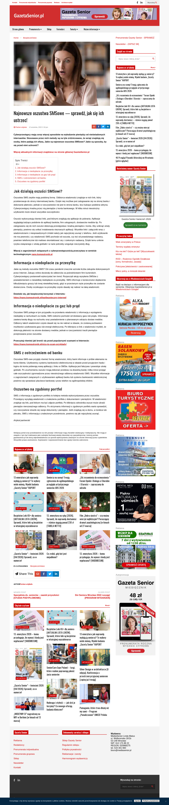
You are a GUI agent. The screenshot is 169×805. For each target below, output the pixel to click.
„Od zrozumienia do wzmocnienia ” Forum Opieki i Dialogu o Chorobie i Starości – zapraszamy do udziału (95, 482)
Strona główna (18, 29)
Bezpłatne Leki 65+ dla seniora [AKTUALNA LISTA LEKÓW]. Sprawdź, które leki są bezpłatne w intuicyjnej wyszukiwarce (28, 521)
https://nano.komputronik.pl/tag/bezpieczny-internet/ (40, 297)
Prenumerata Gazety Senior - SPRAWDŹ (135, 38)
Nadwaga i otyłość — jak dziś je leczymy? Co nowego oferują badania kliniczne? (61, 706)
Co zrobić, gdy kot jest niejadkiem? (57, 555)
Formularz (61, 29)
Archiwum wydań (67, 2)
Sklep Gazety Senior (72, 740)
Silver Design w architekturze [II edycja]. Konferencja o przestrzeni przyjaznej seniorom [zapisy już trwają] (94, 674)
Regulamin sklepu (70, 745)
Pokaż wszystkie (104, 449)
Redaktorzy (19, 745)
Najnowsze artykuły (23, 449)
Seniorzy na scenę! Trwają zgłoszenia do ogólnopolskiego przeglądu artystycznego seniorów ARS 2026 (60, 482)
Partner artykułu (20, 127)
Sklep (49, 29)
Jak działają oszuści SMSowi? (31, 168)
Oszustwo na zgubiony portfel (31, 181)
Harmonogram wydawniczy (75, 758)
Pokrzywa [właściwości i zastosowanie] (134, 266)
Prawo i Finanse (88, 546)
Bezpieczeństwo (37, 566)
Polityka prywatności (71, 749)
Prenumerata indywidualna (27, 2)
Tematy (74, 29)
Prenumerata (35, 29)
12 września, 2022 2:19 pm (38, 127)
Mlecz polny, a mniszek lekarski (130, 271)
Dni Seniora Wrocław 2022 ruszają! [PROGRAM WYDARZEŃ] (92, 596)
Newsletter (19, 763)
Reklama (57, 2)
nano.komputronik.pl (42, 254)
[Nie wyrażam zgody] (165, 801)
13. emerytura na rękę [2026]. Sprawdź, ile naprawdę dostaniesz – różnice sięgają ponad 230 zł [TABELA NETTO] (61, 521)
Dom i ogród (54, 546)
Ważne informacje (91, 29)
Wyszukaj (152, 3)
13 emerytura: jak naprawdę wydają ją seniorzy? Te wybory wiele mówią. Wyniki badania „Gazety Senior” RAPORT (27, 482)
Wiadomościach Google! (127, 289)
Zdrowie (52, 695)
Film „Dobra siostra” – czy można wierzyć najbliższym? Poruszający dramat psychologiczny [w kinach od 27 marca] (94, 521)
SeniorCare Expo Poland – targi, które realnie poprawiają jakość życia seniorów (61, 671)
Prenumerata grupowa (45, 2)
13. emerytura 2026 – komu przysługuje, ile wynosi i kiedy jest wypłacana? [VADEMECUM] (95, 557)
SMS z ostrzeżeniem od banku (31, 178)
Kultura (85, 508)
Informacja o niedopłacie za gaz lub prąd (36, 175)
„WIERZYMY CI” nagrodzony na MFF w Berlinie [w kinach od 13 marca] (27, 717)
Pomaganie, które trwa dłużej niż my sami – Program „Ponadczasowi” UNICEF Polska (94, 711)
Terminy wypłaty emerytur (128, 247)
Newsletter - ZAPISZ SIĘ (127, 44)
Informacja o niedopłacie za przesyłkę (35, 171)
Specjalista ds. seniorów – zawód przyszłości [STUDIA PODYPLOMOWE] (36, 596)
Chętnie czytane (22, 605)
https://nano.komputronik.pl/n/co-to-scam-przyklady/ (40, 344)
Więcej (107, 605)
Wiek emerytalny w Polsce (128, 242)
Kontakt (14, 2)
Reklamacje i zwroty (71, 754)
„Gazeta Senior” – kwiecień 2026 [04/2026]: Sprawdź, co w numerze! (29, 557)
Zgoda (137, 801)
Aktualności (21, 470)
